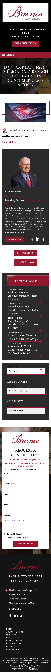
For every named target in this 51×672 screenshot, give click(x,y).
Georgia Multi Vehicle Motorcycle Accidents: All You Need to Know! (22, 349)
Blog (9, 646)
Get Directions (16, 609)
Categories (12, 387)
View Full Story (10, 142)
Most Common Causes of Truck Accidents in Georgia (23, 337)
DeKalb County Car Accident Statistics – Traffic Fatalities (23, 310)
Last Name (9, 484)
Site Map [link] (24, 666)
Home (9, 629)
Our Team (11, 635)
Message (8, 515)
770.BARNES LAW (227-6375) (29, 460)
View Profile (14, 239)
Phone (7, 494)
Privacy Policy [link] (36, 666)
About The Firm (14, 632)
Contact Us (32, 37)
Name (7, 473)
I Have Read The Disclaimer (18, 538)
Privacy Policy (20, 534)
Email (7, 505)
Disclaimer (8, 534)
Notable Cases (14, 644)
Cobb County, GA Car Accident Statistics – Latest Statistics (23, 324)
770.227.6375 (19, 37)
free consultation (25, 43)
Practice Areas (14, 638)
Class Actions (33, 130)
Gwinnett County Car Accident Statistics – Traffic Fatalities (23, 295)
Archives (11, 406)
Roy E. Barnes (18, 130)
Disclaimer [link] (14, 666)
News (43, 130)
